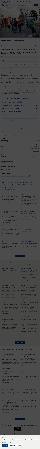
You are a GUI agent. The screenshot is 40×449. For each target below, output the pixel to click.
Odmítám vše (12, 445)
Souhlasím (5, 445)
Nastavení (19, 445)
